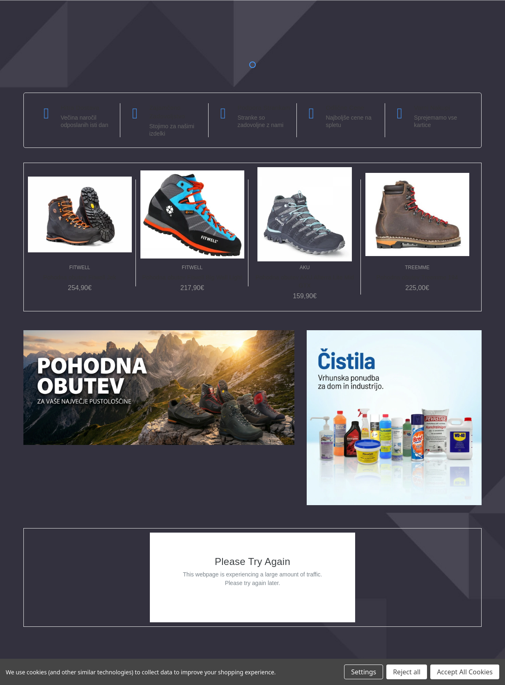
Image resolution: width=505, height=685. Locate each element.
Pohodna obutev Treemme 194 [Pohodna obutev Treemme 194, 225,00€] (417, 277)
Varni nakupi (432, 107)
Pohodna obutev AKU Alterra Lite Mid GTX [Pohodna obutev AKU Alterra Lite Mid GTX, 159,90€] (304, 281)
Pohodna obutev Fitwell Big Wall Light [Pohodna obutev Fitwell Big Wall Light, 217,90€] (192, 277)
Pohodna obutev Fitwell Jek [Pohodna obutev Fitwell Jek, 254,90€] (79, 277)
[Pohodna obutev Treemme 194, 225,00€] (417, 214)
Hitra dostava (80, 107)
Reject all (406, 671)
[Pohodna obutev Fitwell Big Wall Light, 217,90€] (192, 214)
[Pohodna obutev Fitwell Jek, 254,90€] (80, 214)
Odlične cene (345, 107)
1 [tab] (252, 64)
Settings (363, 671)
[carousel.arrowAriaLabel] (46, 113)
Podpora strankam (263, 107)
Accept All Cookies (465, 671)
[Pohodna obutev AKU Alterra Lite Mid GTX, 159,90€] (305, 214)
